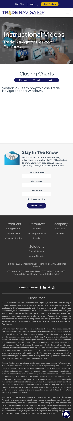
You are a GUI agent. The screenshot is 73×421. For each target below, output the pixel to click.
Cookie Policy (53, 274)
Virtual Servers (36, 251)
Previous (22, 80)
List (36, 80)
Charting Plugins (13, 238)
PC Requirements (37, 233)
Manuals (37, 228)
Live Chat (19, 4)
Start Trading (50, 4)
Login (32, 4)
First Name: (36, 181)
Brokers (60, 233)
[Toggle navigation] (67, 12)
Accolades (60, 228)
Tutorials (37, 238)
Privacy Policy (38, 274)
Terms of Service (21, 274)
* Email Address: (36, 172)
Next (51, 80)
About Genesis (36, 256)
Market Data (13, 233)
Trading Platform (13, 228)
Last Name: (36, 190)
